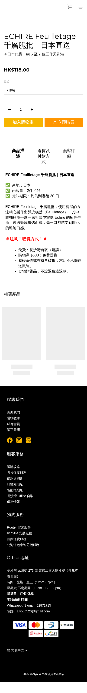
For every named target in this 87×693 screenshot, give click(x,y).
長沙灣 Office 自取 (20, 496)
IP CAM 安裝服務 (19, 533)
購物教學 (13, 418)
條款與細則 (15, 478)
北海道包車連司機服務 (23, 545)
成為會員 (13, 424)
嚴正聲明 (13, 430)
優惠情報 (13, 502)
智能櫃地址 (15, 490)
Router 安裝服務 (19, 527)
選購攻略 (13, 467)
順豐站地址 (15, 484)
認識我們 (13, 412)
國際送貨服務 (16, 539)
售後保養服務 (16, 473)
